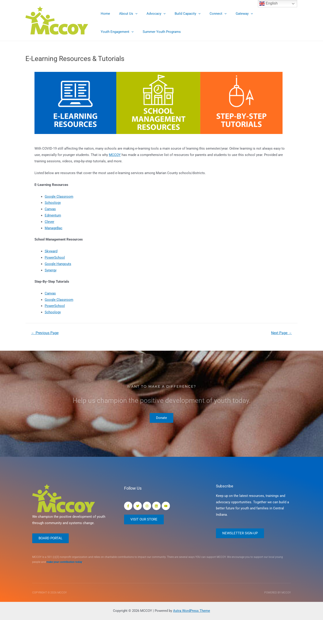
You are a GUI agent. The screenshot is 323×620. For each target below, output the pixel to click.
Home (104, 14)
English (268, 3)
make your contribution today (64, 562)
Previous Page (45, 333)
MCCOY (115, 155)
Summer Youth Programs (119, 32)
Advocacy (150, 14)
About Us (125, 14)
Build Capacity (180, 14)
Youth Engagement (263, 14)
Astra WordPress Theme (191, 611)
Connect (207, 14)
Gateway (231, 14)
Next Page (281, 333)
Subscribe (225, 485)
